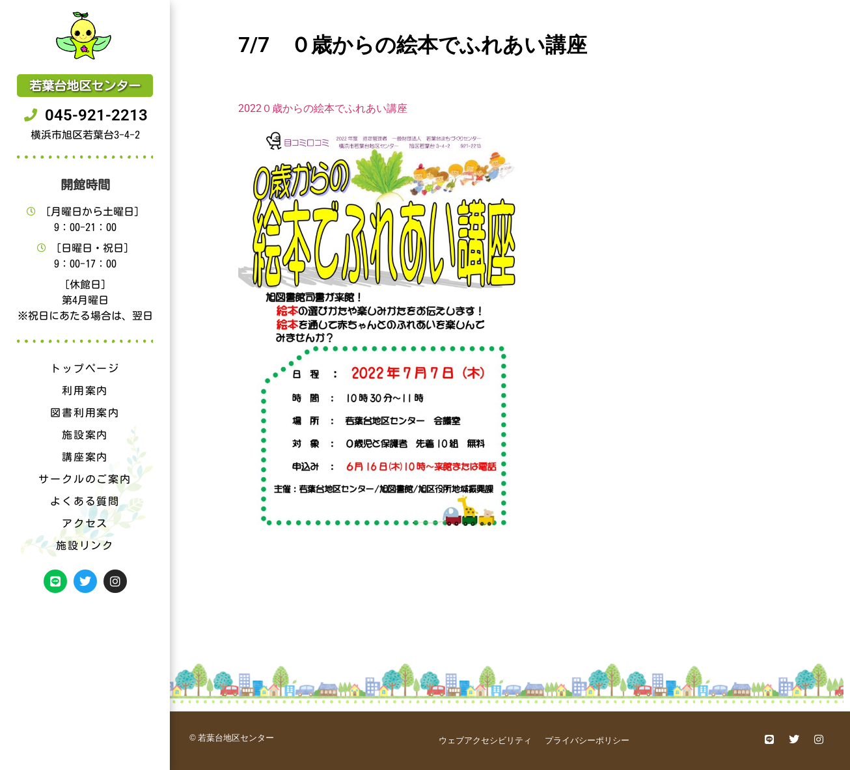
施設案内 (85, 435)
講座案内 (85, 457)
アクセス (85, 523)
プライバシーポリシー (587, 740)
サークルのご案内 (84, 479)
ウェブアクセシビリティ (485, 740)
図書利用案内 (85, 412)
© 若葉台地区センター (231, 738)
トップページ (85, 368)
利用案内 (85, 390)
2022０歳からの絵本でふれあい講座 (322, 108)
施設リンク (85, 545)
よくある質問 (85, 501)
